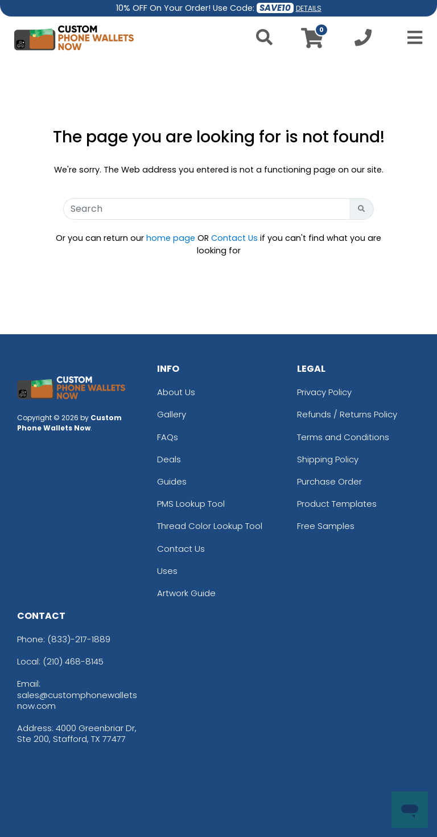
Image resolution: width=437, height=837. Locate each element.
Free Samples (325, 526)
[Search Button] (361, 209)
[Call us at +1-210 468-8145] (363, 41)
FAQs (167, 437)
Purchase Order (329, 481)
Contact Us (234, 238)
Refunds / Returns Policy (347, 414)
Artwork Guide (186, 593)
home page (170, 238)
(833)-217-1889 (78, 639)
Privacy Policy (324, 392)
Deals (169, 459)
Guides (172, 481)
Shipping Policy (327, 459)
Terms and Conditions (343, 437)
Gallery (171, 414)
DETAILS (308, 8)
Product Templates (337, 504)
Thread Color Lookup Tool (209, 526)
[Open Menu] (411, 37)
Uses (167, 571)
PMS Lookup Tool (191, 504)
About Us (176, 392)
